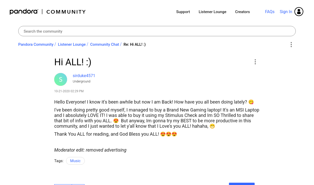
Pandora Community (48, 12)
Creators (242, 12)
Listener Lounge (212, 12)
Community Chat (104, 44)
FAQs (269, 11)
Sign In (286, 11)
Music (75, 161)
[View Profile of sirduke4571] (84, 75)
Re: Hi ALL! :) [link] (135, 44)
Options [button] (291, 45)
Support (183, 12)
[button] (255, 62)
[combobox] (157, 31)
